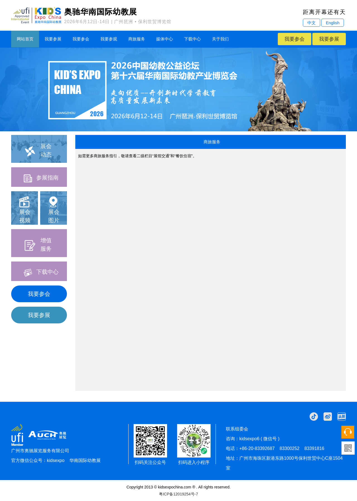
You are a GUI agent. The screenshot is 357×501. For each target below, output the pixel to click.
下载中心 (192, 39)
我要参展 (53, 39)
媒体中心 (164, 39)
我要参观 (108, 39)
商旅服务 (136, 39)
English (332, 22)
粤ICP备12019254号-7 (178, 494)
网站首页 (25, 39)
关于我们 (220, 39)
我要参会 (81, 39)
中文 (311, 22)
